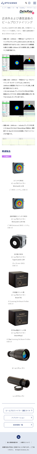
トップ (4, 8)
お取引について (25, 442)
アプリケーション (32, 8)
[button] (34, 2)
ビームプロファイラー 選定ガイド (18, 410)
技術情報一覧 (18, 425)
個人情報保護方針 (12, 442)
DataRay (22, 8)
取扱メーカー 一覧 (13, 8)
